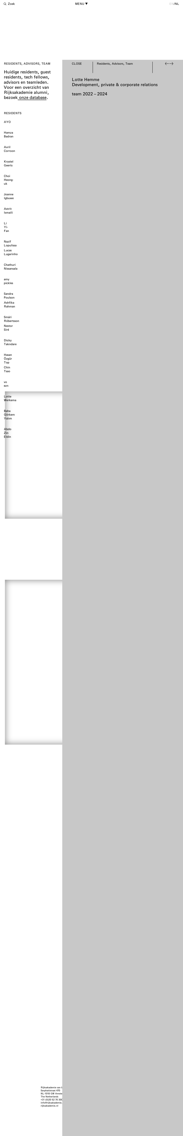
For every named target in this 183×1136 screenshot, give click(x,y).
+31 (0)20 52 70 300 (52, 1099)
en (171, 3)
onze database (32, 97)
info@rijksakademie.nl (52, 1102)
